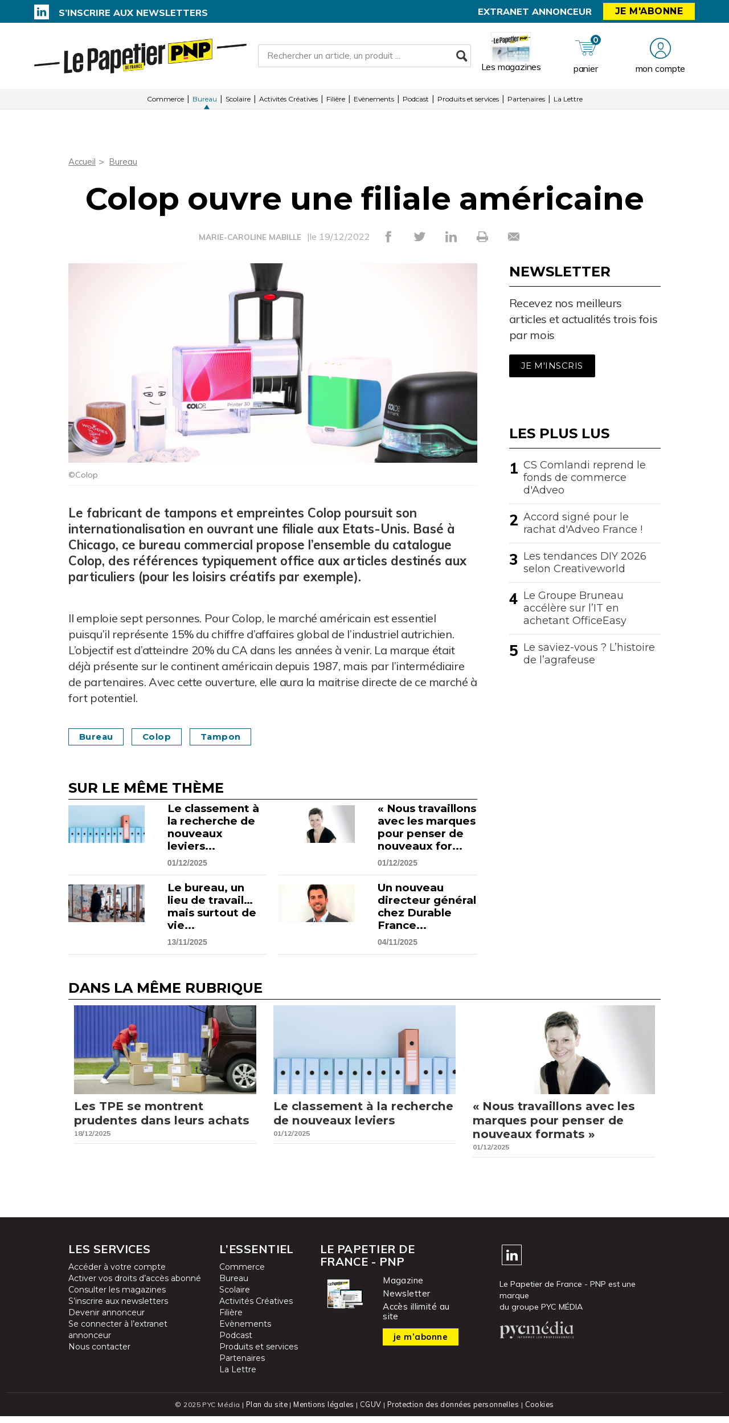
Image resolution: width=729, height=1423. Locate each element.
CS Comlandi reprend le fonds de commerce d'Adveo (584, 477)
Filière (335, 102)
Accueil (82, 161)
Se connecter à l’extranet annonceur (117, 1337)
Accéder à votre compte (117, 1274)
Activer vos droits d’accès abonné (134, 1286)
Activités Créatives (288, 102)
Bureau (205, 102)
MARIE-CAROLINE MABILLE (250, 237)
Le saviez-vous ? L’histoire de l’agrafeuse (589, 653)
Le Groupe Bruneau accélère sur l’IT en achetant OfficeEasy (574, 608)
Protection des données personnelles (453, 1411)
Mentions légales (323, 1411)
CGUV (369, 1411)
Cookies (541, 1411)
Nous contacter (99, 1354)
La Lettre (568, 102)
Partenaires (526, 102)
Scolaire (238, 102)
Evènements (374, 102)
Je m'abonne (649, 11)
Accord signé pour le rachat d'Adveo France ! (582, 523)
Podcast (416, 102)
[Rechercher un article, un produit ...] (364, 57)
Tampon (232, 736)
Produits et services (468, 102)
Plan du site (264, 1411)
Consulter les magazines (117, 1297)
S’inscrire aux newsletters (133, 12)
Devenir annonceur (106, 1320)
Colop (164, 736)
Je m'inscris (552, 366)
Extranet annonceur (535, 11)
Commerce (165, 102)
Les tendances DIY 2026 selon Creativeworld (584, 562)
